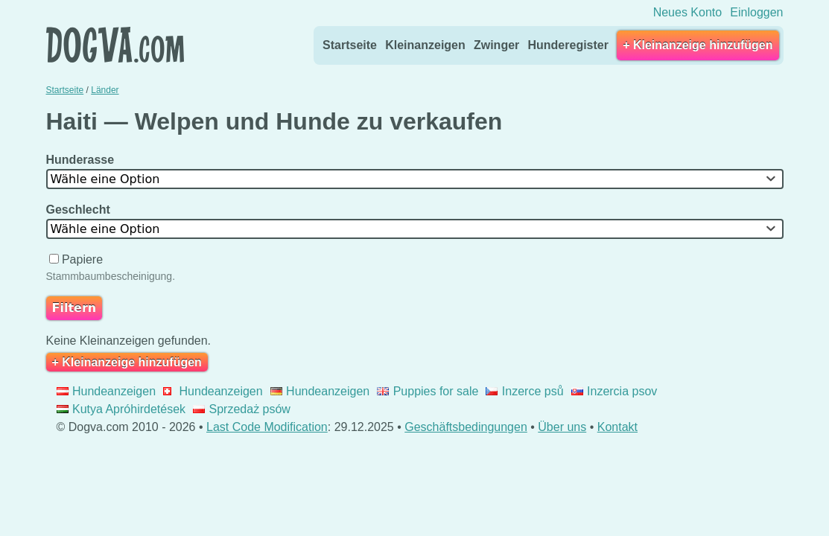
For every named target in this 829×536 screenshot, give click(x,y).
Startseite (350, 45)
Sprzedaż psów (241, 409)
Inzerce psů (524, 391)
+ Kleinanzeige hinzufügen (697, 45)
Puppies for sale (427, 391)
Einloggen (756, 12)
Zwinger (496, 45)
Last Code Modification (267, 427)
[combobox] (415, 179)
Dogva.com (115, 45)
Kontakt (617, 427)
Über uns (562, 427)
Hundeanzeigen (106, 391)
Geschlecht (80, 209)
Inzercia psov (614, 391)
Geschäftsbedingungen (465, 427)
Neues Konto (687, 12)
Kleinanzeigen (425, 45)
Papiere (78, 259)
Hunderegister (567, 45)
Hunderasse (82, 159)
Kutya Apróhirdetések (121, 409)
